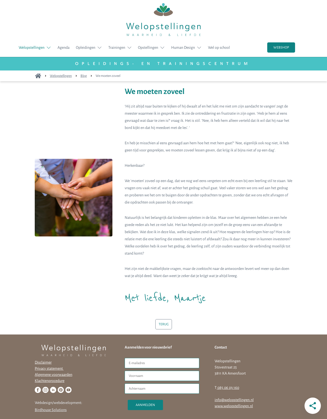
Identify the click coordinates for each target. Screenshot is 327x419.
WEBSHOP (281, 47)
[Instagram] (45, 390)
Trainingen (116, 47)
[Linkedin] (53, 390)
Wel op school (219, 47)
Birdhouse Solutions (51, 410)
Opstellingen (148, 47)
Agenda (63, 47)
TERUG (164, 324)
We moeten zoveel (108, 76)
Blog (83, 76)
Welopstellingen (31, 47)
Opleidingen (85, 47)
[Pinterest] (61, 390)
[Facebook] (38, 390)
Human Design (183, 47)
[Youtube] (68, 390)
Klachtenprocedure (49, 381)
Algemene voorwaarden (53, 375)
